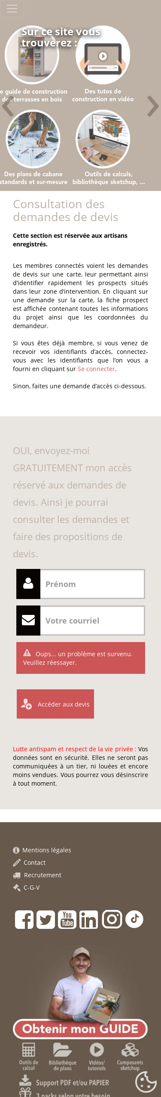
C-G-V (26, 887)
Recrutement (37, 875)
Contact (29, 862)
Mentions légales (42, 850)
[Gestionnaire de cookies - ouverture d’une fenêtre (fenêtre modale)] (146, 1082)
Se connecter (96, 369)
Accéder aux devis (63, 704)
